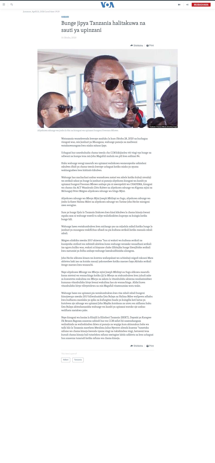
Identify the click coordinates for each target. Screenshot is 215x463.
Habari (65, 17)
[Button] (136, 45)
